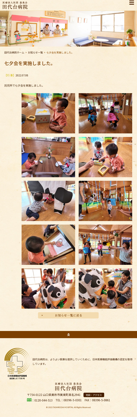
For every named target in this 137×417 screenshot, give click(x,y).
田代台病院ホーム (14, 52)
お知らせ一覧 (35, 52)
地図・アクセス (94, 395)
